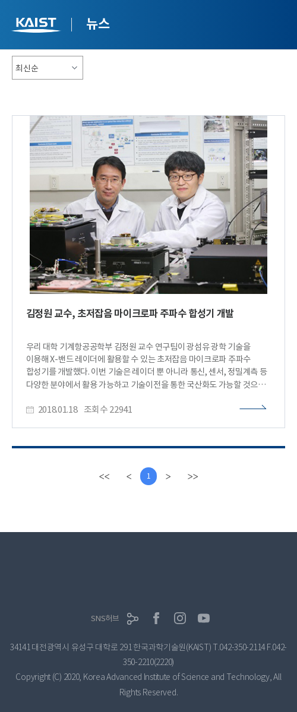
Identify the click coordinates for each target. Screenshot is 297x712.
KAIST (37, 26)
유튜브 (204, 618)
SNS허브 (105, 618)
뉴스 (97, 23)
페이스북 (156, 618)
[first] (103, 476)
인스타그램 (180, 618)
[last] (192, 476)
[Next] (168, 476)
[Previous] (129, 476)
